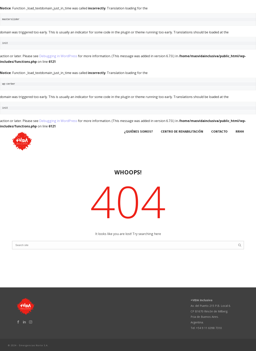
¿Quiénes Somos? (138, 131)
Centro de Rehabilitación (182, 131)
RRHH (240, 131)
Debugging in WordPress (58, 56)
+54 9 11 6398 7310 (209, 328)
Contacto (219, 131)
